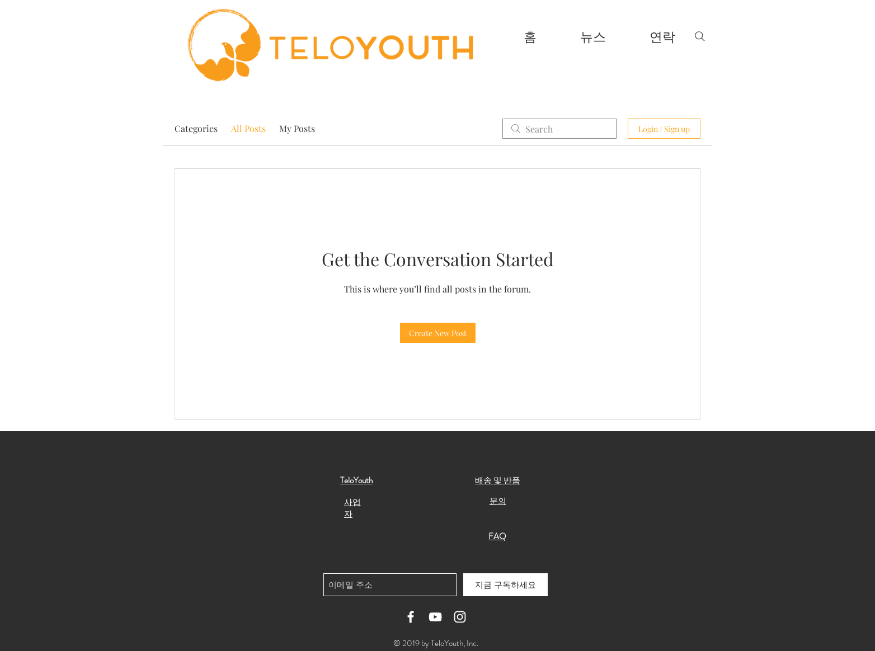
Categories (196, 128)
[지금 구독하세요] (505, 584)
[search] (559, 129)
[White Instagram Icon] (460, 617)
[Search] (700, 36)
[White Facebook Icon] (410, 617)
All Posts (248, 128)
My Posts (297, 128)
